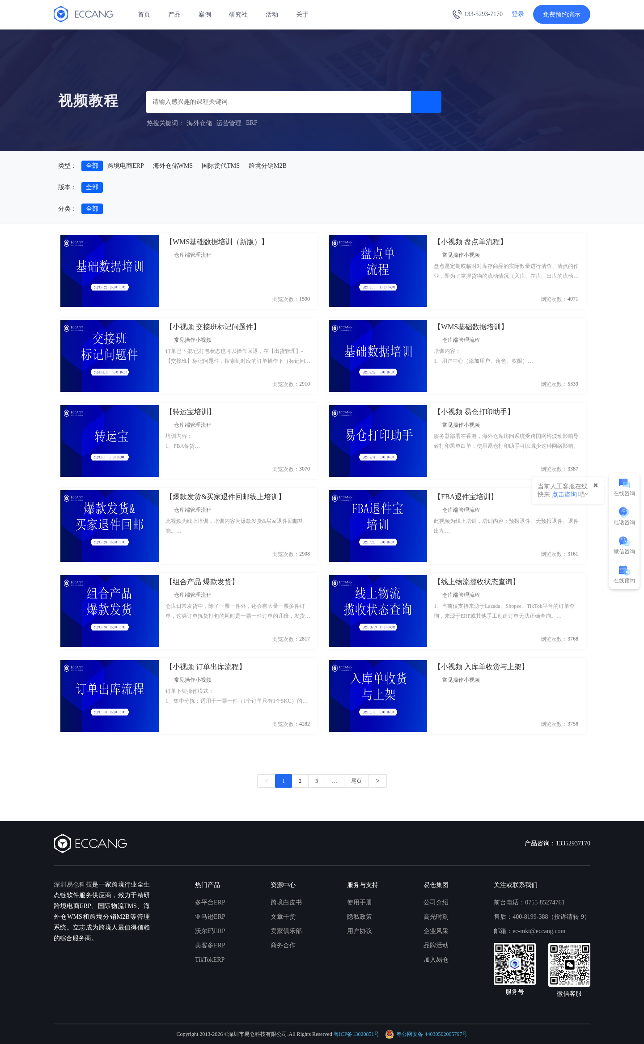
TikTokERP (210, 959)
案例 (205, 14)
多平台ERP (210, 902)
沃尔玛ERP (210, 931)
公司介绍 (436, 902)
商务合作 (283, 945)
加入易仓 (436, 959)
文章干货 (283, 916)
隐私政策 (359, 916)
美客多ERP (210, 945)
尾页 (356, 781)
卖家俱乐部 (286, 931)
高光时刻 (436, 916)
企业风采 (436, 931)
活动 (272, 14)
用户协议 (359, 931)
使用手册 (359, 902)
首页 (144, 14)
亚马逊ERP (210, 916)
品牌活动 (436, 945)
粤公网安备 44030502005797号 (426, 1034)
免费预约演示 (561, 14)
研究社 (238, 14)
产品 (174, 14)
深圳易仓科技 (73, 884)
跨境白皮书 (286, 902)
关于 (302, 14)
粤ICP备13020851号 (357, 1034)
